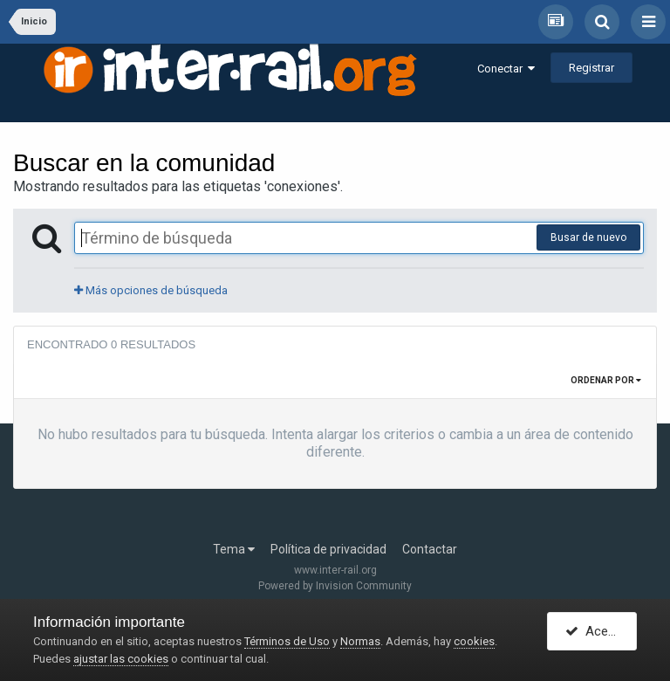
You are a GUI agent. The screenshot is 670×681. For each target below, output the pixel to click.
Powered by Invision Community (335, 586)
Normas (360, 641)
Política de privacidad (328, 549)
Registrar (591, 67)
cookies (474, 641)
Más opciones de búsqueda (151, 290)
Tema (234, 549)
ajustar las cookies (120, 658)
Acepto (596, 631)
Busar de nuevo (588, 237)
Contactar (429, 549)
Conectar (506, 68)
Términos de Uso (287, 641)
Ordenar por (606, 380)
